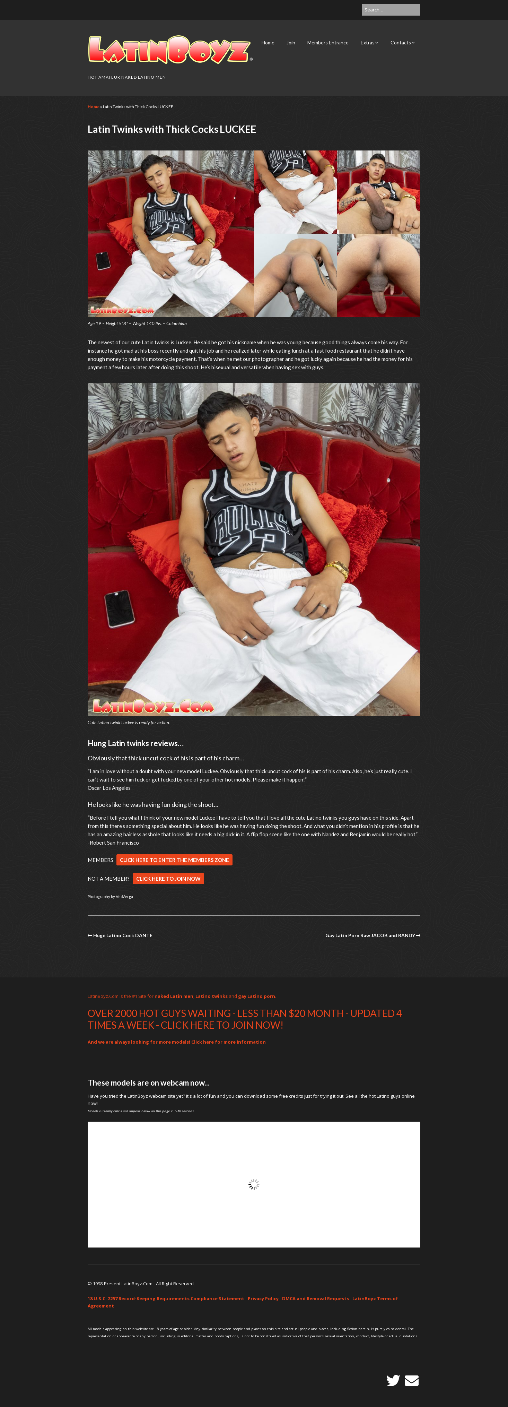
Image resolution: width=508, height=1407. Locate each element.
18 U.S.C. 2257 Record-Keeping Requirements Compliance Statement (166, 1298)
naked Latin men (174, 996)
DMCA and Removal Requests (315, 1298)
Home (268, 42)
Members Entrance (328, 42)
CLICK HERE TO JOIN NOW (168, 878)
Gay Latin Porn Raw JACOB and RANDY (370, 935)
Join (291, 42)
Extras (368, 42)
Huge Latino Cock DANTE (122, 935)
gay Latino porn (256, 996)
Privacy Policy (263, 1298)
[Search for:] (390, 10)
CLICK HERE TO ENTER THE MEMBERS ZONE (174, 860)
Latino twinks (211, 996)
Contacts (401, 42)
